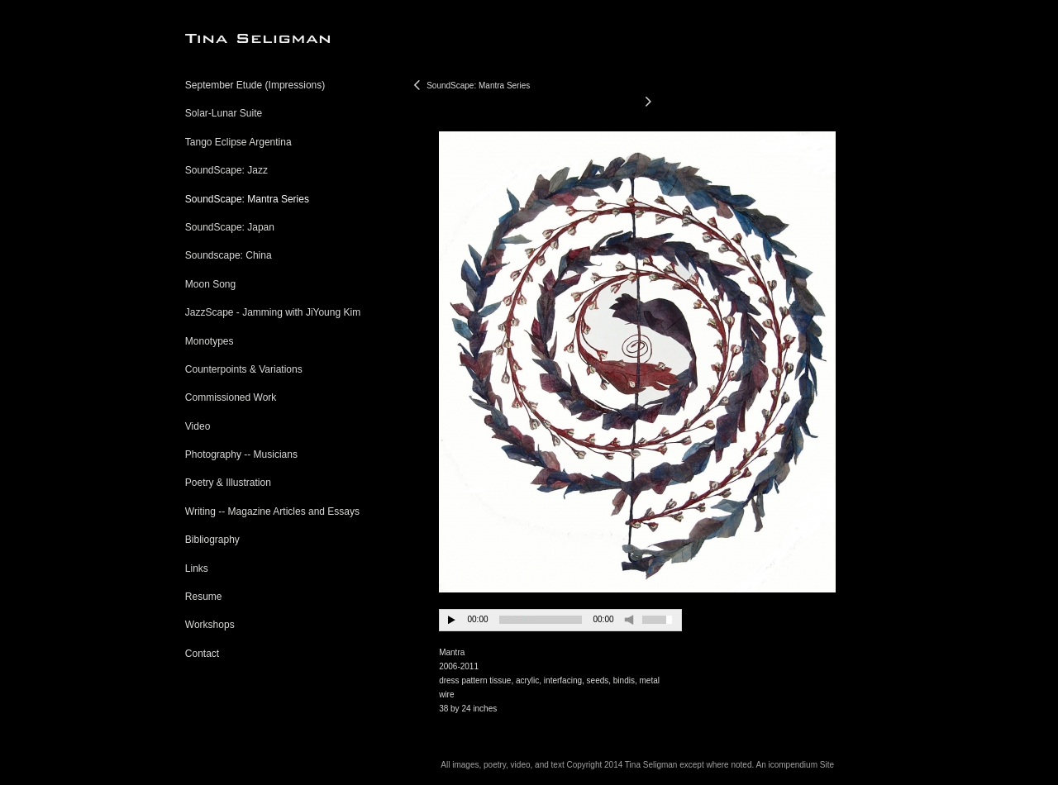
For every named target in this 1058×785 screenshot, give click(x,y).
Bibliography (212, 539)
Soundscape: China (228, 255)
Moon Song (210, 284)
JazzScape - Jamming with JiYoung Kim (272, 312)
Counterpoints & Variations (244, 369)
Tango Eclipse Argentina (238, 142)
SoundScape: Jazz (226, 170)
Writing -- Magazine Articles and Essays (272, 511)
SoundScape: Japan (229, 227)
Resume (203, 596)
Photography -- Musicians (241, 454)
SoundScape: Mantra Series (247, 199)
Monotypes (209, 341)
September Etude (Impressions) (255, 85)
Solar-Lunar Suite (223, 113)
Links (196, 568)
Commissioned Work (230, 397)
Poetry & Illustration (228, 482)
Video (197, 426)
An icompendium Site (794, 764)
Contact (202, 653)
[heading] (226, 38)
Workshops (210, 624)
